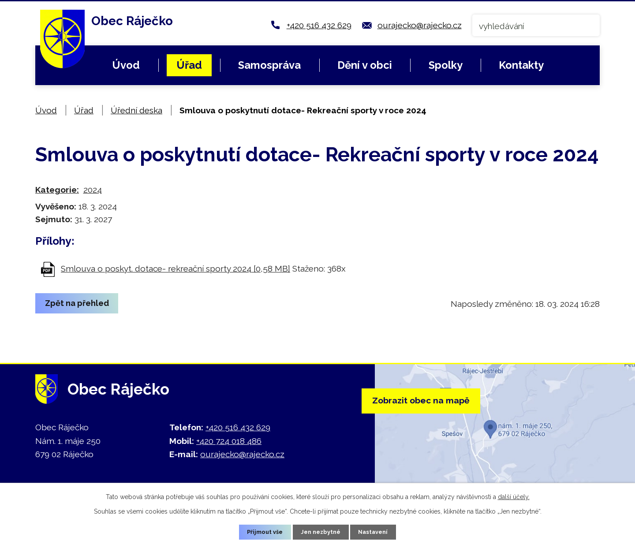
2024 (92, 189)
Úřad (189, 65)
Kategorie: (57, 189)
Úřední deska (136, 110)
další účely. (514, 495)
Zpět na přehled (81, 304)
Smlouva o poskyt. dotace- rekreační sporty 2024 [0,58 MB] (175, 268)
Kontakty (521, 65)
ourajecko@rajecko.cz (419, 25)
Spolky (446, 65)
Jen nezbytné (321, 531)
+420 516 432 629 (319, 25)
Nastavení (377, 531)
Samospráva (269, 65)
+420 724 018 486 (228, 441)
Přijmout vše (261, 531)
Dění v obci (364, 65)
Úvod (126, 65)
